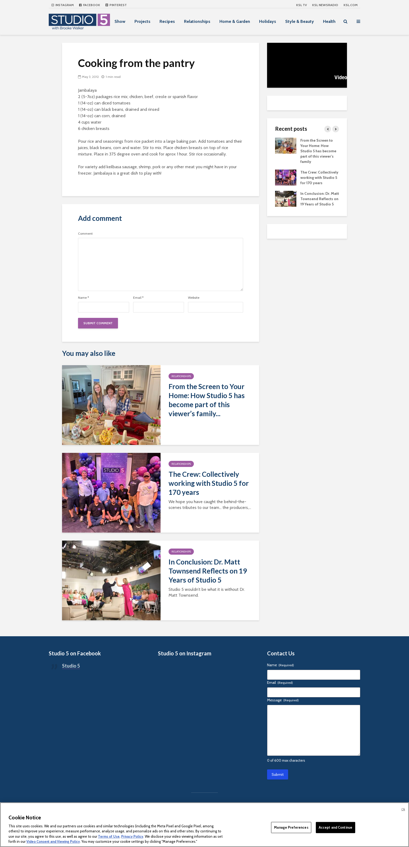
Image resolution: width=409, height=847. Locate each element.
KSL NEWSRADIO (325, 5)
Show (119, 21)
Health (329, 21)
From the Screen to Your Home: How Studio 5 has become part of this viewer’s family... (207, 400)
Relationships (197, 21)
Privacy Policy (132, 836)
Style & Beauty (299, 21)
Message (283, 700)
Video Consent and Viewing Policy (53, 841)
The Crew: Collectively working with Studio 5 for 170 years (209, 483)
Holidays (267, 21)
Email (138, 297)
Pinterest (116, 5)
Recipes (167, 21)
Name (83, 297)
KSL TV (301, 5)
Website (193, 297)
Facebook (89, 5)
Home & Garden (234, 21)
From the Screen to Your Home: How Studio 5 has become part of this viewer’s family (318, 151)
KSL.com (350, 5)
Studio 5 (71, 666)
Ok (403, 809)
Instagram (62, 5)
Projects (142, 21)
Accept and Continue (335, 827)
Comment (85, 233)
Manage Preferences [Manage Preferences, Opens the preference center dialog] (291, 827)
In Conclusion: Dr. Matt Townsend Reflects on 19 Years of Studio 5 (208, 571)
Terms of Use (109, 836)
